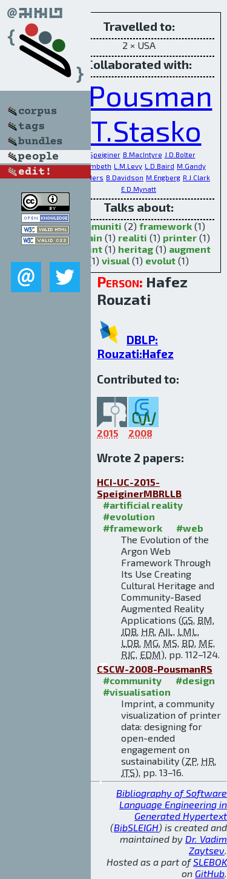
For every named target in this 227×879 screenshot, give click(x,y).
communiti (97, 226)
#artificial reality (143, 505)
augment (190, 249)
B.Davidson (124, 177)
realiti (132, 237)
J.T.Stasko (139, 130)
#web (189, 528)
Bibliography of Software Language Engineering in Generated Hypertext (171, 804)
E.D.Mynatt (138, 189)
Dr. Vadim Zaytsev (206, 844)
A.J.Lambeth (91, 166)
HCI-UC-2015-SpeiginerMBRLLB (139, 487)
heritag (135, 249)
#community (132, 680)
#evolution (129, 516)
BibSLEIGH (136, 827)
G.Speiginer (101, 154)
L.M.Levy (128, 166)
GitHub (210, 873)
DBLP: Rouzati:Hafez (135, 347)
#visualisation (137, 692)
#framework (132, 528)
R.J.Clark (196, 177)
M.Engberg (163, 177)
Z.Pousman (138, 95)
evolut (160, 260)
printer (180, 237)
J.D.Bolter (180, 154)
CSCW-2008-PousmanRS (154, 669)
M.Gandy (191, 166)
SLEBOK (210, 862)
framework (165, 226)
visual (116, 260)
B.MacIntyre (142, 154)
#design (195, 680)
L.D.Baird (159, 166)
